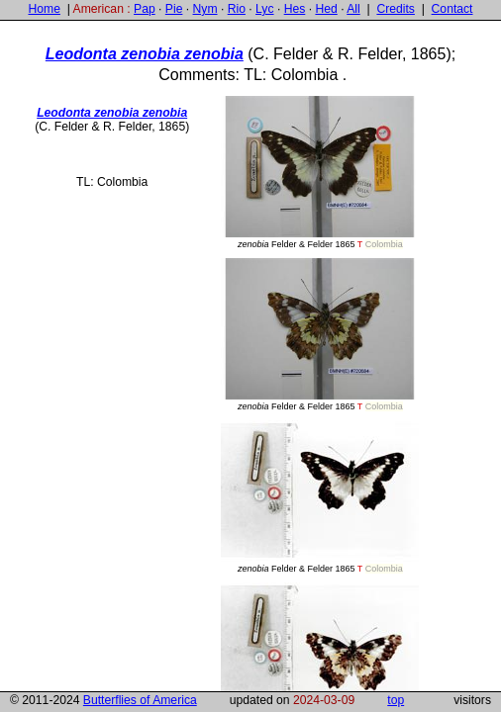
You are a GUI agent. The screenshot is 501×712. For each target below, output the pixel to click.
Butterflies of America (140, 700)
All (353, 9)
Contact (452, 9)
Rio (237, 9)
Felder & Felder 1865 (320, 172)
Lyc (264, 9)
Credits (395, 9)
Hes (295, 9)
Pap (144, 9)
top (395, 700)
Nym (205, 9)
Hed (326, 9)
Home (43, 9)
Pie (174, 9)
